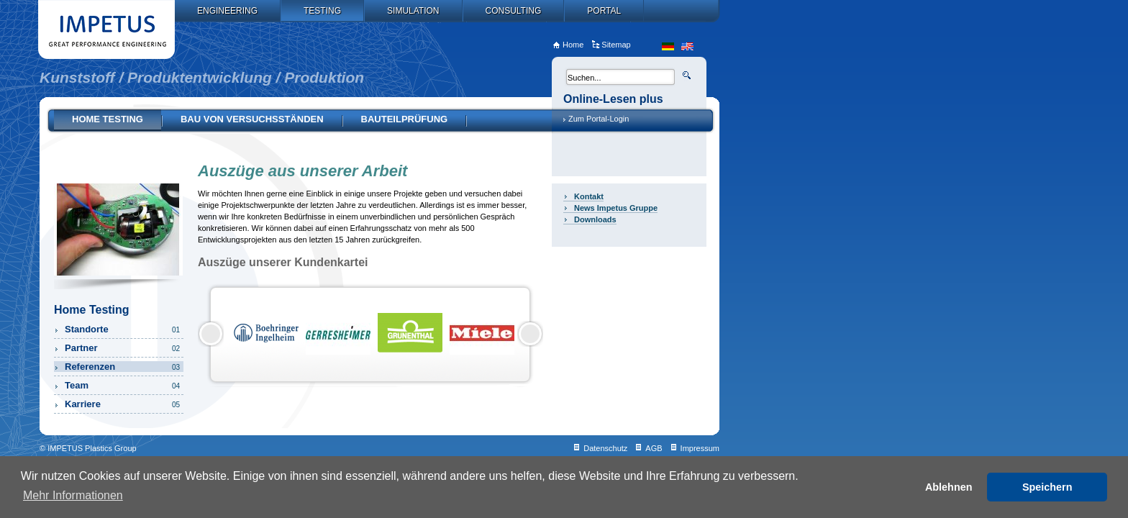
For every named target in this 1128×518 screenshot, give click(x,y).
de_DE (668, 46)
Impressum (700, 448)
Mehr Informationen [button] (73, 495)
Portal (604, 11)
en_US (687, 46)
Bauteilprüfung (404, 119)
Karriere (123, 404)
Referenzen (123, 366)
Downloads (595, 219)
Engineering (227, 11)
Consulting (514, 11)
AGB (653, 448)
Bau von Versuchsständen (252, 119)
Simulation (413, 11)
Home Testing (107, 119)
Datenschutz (605, 448)
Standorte (123, 329)
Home (573, 44)
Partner (123, 347)
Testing (322, 11)
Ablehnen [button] (949, 487)
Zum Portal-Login (598, 118)
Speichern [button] (1047, 487)
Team (123, 385)
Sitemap (615, 44)
